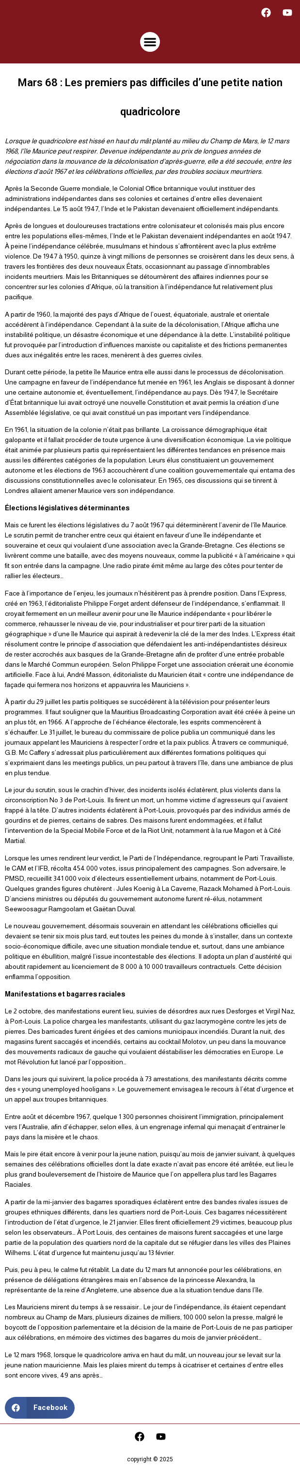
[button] (150, 42)
